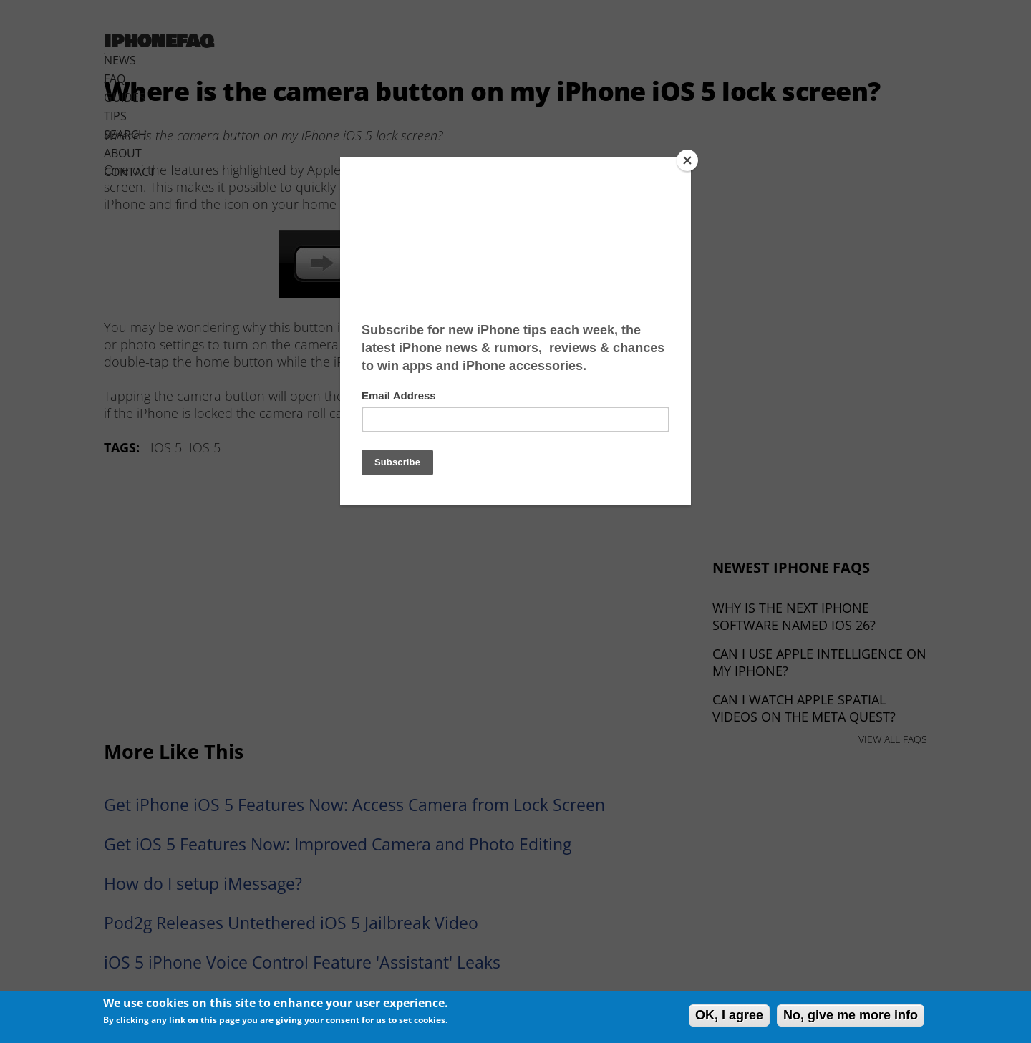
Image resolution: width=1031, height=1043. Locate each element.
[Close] (687, 160)
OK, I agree (729, 1015)
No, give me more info (850, 1015)
